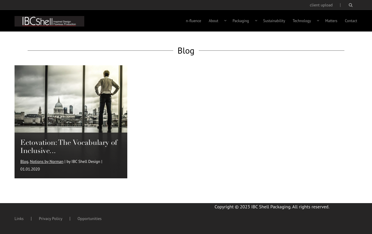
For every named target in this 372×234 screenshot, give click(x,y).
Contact (351, 20)
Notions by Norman (46, 161)
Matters (331, 20)
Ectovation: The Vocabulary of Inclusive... (68, 146)
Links (19, 218)
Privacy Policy (50, 218)
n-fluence (193, 20)
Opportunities (90, 218)
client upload (321, 5)
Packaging (241, 20)
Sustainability (274, 20)
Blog (24, 161)
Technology (302, 20)
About (213, 20)
